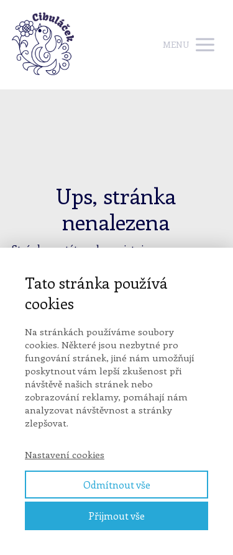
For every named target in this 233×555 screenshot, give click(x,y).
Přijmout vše (116, 515)
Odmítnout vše (116, 484)
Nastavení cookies (64, 454)
